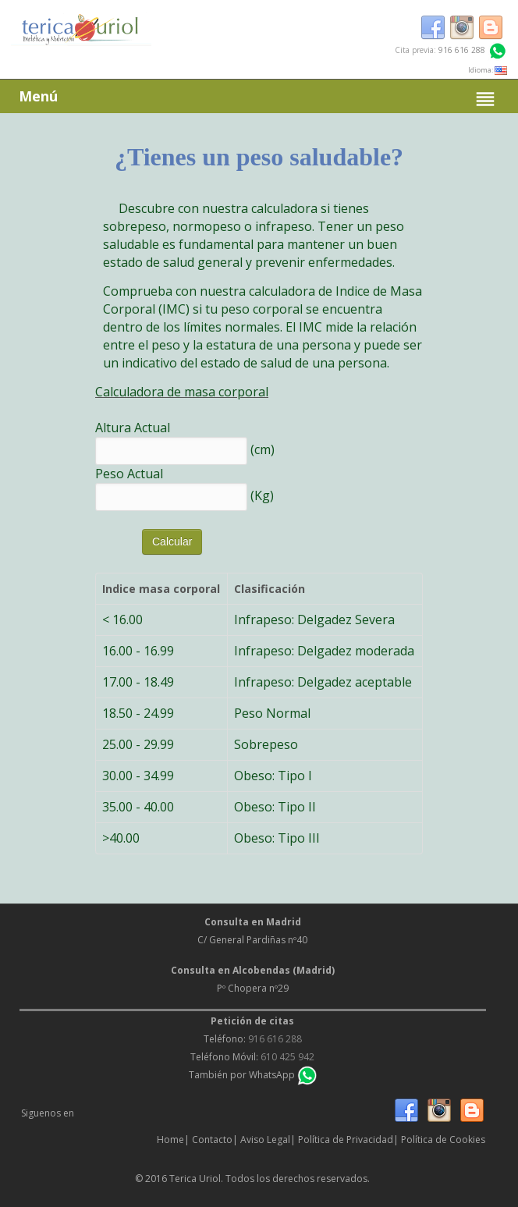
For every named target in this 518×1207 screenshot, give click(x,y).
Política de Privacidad (345, 1139)
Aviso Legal (265, 1139)
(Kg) (262, 494)
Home (170, 1139)
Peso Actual (129, 473)
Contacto (212, 1139)
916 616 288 (461, 49)
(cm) (262, 448)
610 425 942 (287, 1056)
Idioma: (487, 70)
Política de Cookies (443, 1139)
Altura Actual (132, 427)
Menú (259, 99)
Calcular (172, 541)
